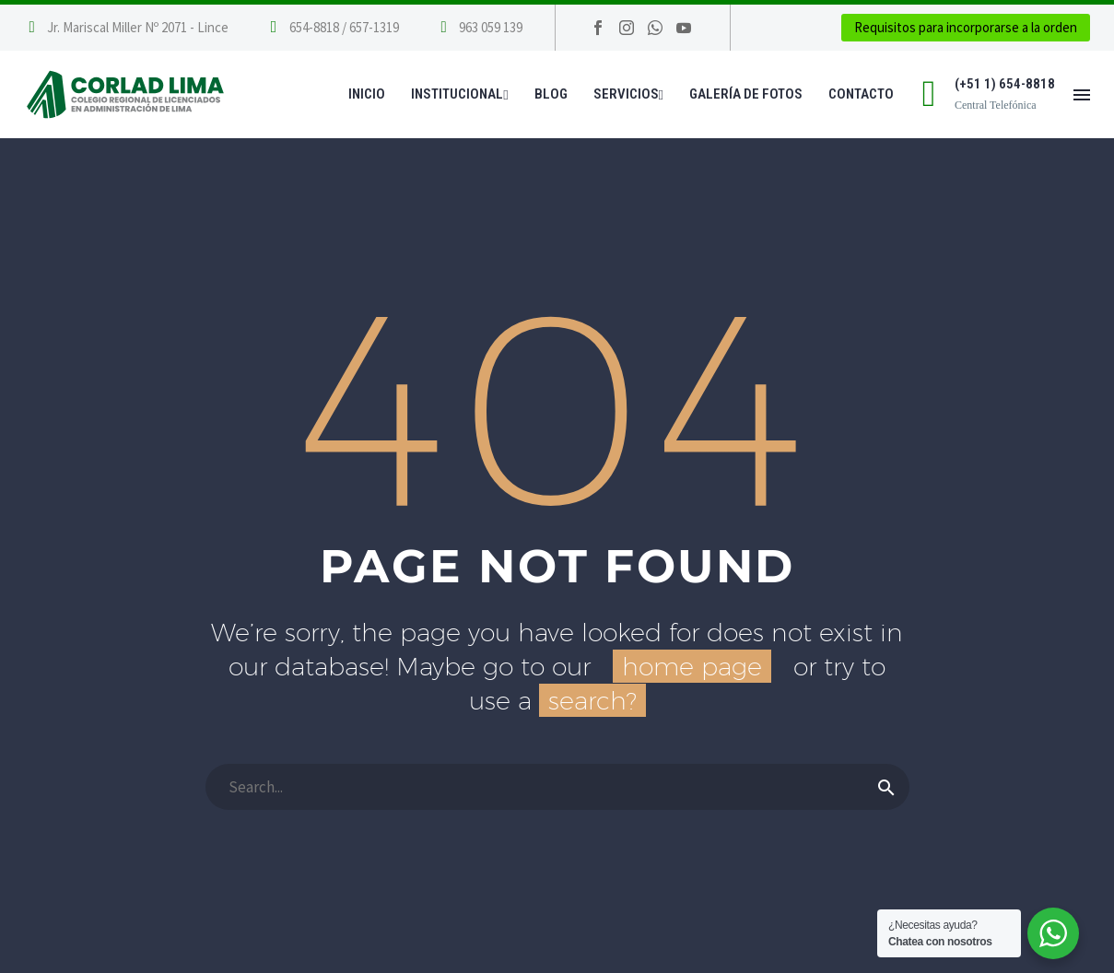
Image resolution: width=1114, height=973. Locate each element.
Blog (551, 94)
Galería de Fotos (746, 94)
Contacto (861, 94)
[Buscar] (557, 787)
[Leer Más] (332, 28)
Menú (1081, 94)
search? (592, 700)
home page (692, 666)
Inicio (366, 94)
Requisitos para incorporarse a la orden (965, 27)
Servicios (628, 94)
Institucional (459, 94)
